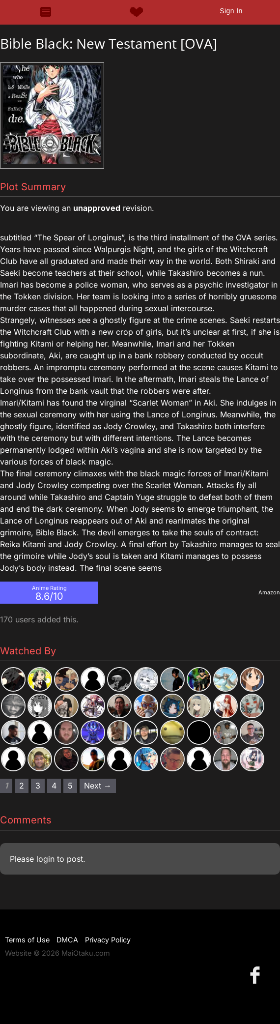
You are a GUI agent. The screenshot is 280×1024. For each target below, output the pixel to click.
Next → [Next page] (98, 785)
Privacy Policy (108, 940)
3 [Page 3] (37, 785)
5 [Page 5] (70, 785)
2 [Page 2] (21, 785)
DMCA (67, 940)
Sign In (231, 11)
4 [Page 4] (54, 785)
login (45, 859)
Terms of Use (27, 940)
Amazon (269, 592)
